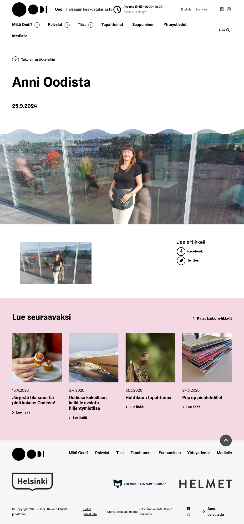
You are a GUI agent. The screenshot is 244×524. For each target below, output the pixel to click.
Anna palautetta (216, 511)
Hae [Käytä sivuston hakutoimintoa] (224, 30)
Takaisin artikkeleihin (33, 59)
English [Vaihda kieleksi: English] (186, 9)
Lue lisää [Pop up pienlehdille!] (193, 407)
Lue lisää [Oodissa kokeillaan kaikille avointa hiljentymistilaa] (80, 417)
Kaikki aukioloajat (137, 12)
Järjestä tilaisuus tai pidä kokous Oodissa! (33, 399)
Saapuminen (143, 24)
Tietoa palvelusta (90, 511)
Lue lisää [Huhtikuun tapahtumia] (137, 407)
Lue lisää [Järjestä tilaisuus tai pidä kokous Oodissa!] (23, 412)
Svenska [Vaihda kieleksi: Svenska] (201, 9)
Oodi (30, 9)
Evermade (145, 514)
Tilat (82, 24)
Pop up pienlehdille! (202, 397)
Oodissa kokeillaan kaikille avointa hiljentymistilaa (88, 402)
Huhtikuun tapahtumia (148, 397)
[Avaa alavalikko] (36, 25)
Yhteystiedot (175, 24)
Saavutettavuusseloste (122, 512)
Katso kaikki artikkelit (214, 318)
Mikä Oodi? (22, 24)
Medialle (19, 36)
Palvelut (55, 24)
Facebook (190, 251)
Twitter (188, 260)
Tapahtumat (112, 24)
